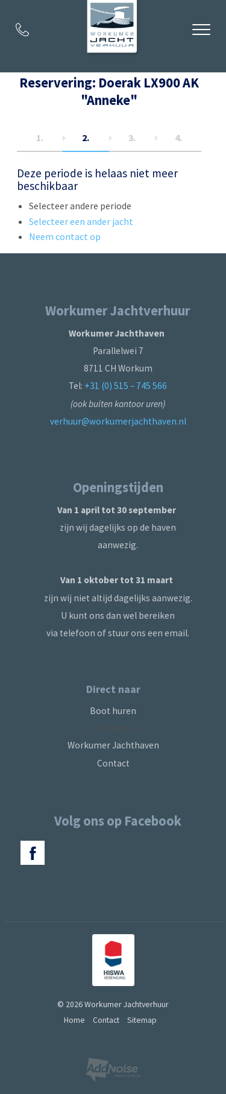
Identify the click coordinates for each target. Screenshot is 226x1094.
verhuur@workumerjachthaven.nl (118, 421)
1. (39, 137)
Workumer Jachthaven (113, 745)
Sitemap (142, 1019)
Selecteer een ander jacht (81, 221)
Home (74, 1019)
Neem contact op (65, 236)
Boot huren (113, 710)
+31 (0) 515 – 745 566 (125, 385)
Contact (113, 763)
